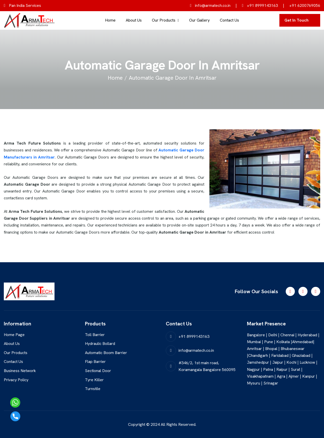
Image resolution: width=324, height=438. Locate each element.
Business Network (20, 370)
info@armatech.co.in (210, 5)
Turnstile (92, 388)
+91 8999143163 (260, 5)
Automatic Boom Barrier (106, 352)
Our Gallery (199, 20)
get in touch (296, 20)
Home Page (14, 334)
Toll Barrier (95, 334)
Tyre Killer (94, 379)
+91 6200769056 (304, 5)
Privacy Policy (16, 379)
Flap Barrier (95, 361)
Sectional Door (98, 370)
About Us (134, 20)
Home (110, 20)
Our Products (163, 20)
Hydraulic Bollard (100, 343)
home (115, 77)
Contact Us (229, 20)
